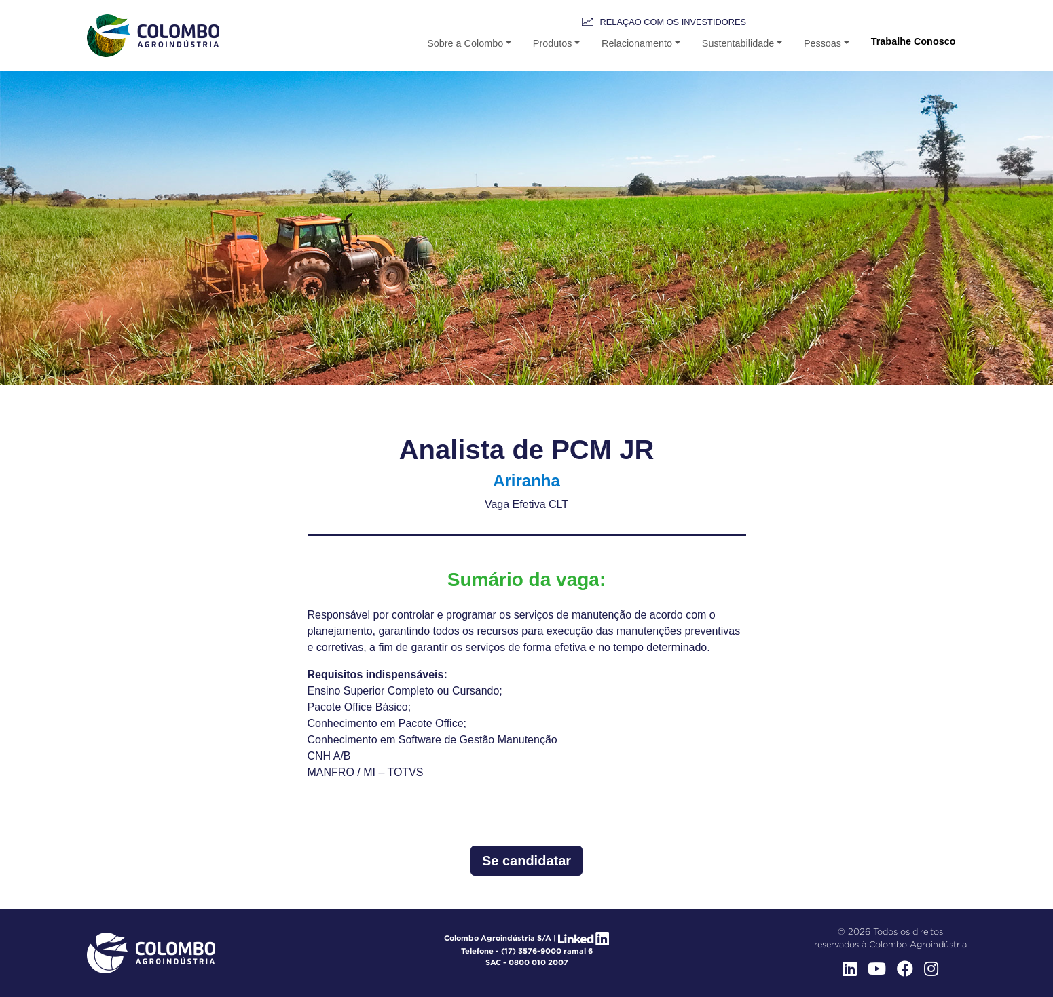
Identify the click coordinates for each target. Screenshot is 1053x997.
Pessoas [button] (822, 43)
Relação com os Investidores (673, 22)
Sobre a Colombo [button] (465, 43)
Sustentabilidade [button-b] (738, 43)
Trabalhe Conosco (913, 41)
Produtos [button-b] (552, 43)
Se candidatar (526, 860)
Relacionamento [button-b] (637, 43)
